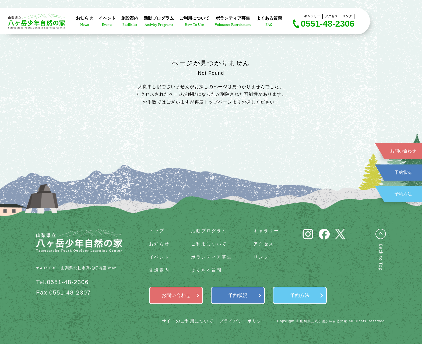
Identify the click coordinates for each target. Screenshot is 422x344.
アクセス (331, 16)
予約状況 (403, 172)
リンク (347, 16)
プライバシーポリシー (242, 321)
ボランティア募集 (211, 257)
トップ (156, 230)
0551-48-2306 (327, 23)
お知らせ (159, 244)
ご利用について (209, 244)
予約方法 (403, 194)
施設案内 (159, 270)
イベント (159, 257)
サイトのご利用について (188, 321)
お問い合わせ (403, 151)
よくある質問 (206, 270)
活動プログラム (209, 230)
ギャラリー (312, 16)
